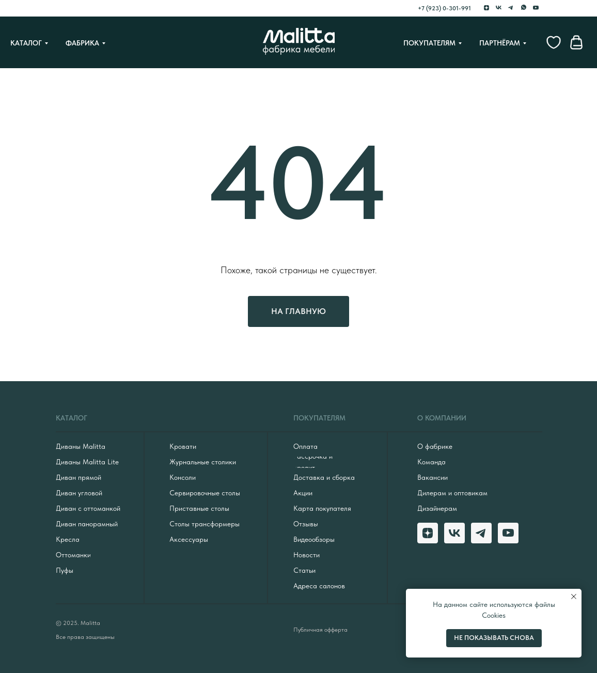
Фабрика (82, 43)
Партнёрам (499, 43)
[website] (553, 42)
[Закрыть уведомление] (574, 596)
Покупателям (429, 43)
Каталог (26, 43)
